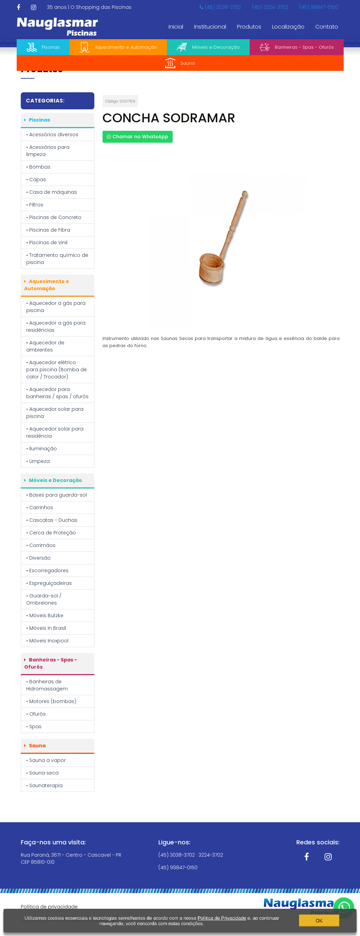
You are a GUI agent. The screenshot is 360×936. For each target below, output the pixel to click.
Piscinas (43, 47)
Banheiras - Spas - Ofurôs (297, 47)
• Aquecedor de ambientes (45, 346)
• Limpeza (38, 461)
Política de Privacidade (222, 916)
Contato (326, 27)
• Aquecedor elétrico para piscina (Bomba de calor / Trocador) (56, 369)
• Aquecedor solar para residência (54, 432)
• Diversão (38, 558)
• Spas (34, 726)
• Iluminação (41, 448)
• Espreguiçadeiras (49, 583)
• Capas (36, 179)
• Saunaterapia (44, 785)
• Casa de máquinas (51, 192)
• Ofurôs (36, 714)
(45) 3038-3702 (220, 7)
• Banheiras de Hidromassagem (47, 685)
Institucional (210, 27)
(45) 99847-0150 (318, 7)
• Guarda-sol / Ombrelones (43, 599)
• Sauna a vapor (46, 760)
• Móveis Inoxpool (47, 640)
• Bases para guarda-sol (56, 495)
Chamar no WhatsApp (137, 136)
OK (319, 919)
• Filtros (34, 204)
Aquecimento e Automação (118, 47)
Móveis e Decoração (208, 47)
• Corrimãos (41, 545)
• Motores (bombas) (51, 701)
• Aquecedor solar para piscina (54, 413)
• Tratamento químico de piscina (57, 259)
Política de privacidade (49, 906)
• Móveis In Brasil (46, 628)
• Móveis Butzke (44, 615)
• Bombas (38, 166)
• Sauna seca (42, 772)
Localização (288, 27)
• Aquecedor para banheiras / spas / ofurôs (57, 393)
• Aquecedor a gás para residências (55, 326)
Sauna (180, 63)
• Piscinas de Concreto (53, 217)
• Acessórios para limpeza (47, 151)
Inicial (176, 27)
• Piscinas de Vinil (46, 242)
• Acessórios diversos (52, 134)
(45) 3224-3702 (270, 7)
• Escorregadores (47, 570)
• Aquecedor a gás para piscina (55, 307)
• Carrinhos (39, 507)
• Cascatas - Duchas (51, 520)
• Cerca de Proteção (51, 532)
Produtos (249, 27)
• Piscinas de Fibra (48, 230)
